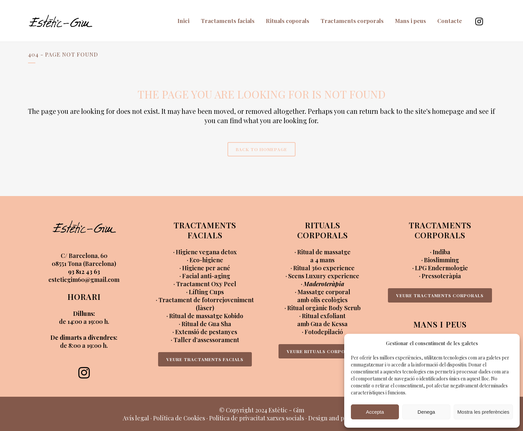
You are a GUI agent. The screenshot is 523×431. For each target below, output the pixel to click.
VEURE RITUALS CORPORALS (322, 351)
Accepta (375, 412)
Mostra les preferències (483, 412)
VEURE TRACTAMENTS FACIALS (204, 359)
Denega (426, 412)
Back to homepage (261, 149)
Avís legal (136, 418)
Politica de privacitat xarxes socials (256, 418)
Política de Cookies (179, 418)
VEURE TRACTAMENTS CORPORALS (440, 295)
